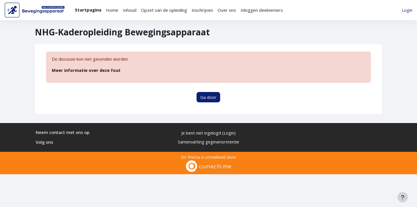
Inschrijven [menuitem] (202, 10)
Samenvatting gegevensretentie (208, 142)
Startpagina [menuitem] (88, 10)
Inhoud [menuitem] (129, 10)
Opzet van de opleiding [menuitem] (164, 10)
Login (407, 10)
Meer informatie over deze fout (86, 70)
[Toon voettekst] (402, 197)
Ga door (208, 97)
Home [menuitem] (112, 10)
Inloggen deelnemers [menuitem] (262, 10)
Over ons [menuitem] (227, 10)
